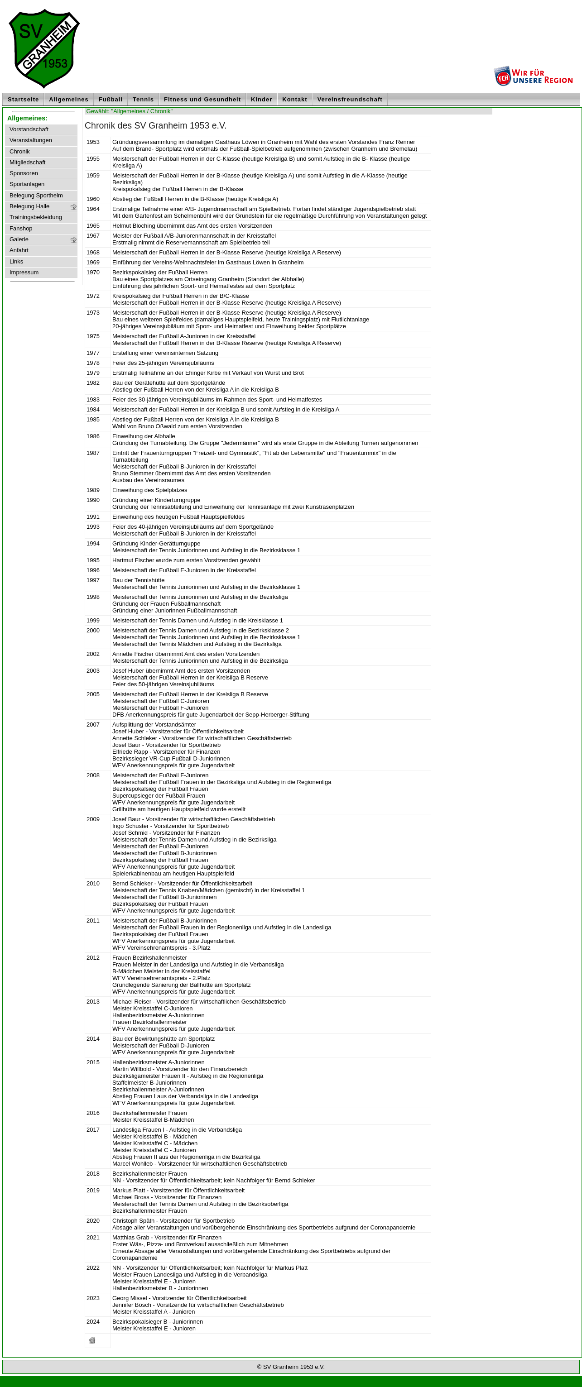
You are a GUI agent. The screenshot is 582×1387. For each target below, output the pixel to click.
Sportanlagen (27, 184)
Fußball (111, 99)
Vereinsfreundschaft (350, 99)
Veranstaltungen (31, 140)
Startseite (23, 99)
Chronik (20, 151)
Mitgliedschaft (27, 162)
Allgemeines (69, 99)
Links (16, 261)
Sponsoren (24, 173)
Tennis (143, 99)
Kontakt (294, 99)
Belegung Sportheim (36, 195)
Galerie (19, 239)
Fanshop (21, 228)
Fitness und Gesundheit (202, 99)
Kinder (261, 99)
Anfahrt (19, 250)
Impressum (24, 272)
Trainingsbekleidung (36, 217)
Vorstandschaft (29, 129)
